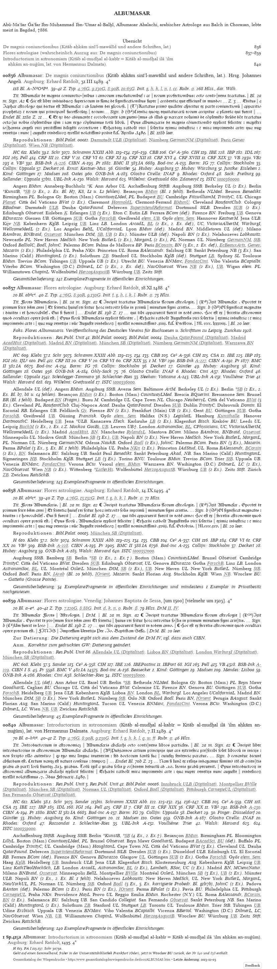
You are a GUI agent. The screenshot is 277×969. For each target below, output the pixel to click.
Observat (179, 900)
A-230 (254, 807)
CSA (215, 355)
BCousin (163, 245)
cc (175, 88)
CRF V (68, 157)
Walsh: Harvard (102, 179)
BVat (251, 400)
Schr (55, 152)
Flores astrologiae (62, 288)
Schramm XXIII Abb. (94, 152)
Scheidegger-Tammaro (73, 376)
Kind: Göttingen (19, 174)
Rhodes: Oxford (198, 174)
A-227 (200, 360)
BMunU (181, 202)
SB (27, 191)
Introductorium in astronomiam (82, 725)
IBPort (169, 664)
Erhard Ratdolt (62, 81)
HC (16, 152)
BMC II (121, 163)
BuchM (26, 426)
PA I (27, 948)
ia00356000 (124, 382)
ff (154, 738)
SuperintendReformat (151, 207)
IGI (6, 157)
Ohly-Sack (101, 371)
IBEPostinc (144, 664)
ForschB (107, 218)
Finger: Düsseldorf (236, 812)
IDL (249, 152)
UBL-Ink (62, 179)
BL (150, 223)
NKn (135, 448)
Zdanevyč (189, 179)
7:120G (70, 608)
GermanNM (239, 240)
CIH (195, 152)
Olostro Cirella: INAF (152, 174)
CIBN (74, 163)
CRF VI (90, 157)
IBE (213, 152)
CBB (153, 152)
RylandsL (136, 432)
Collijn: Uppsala (19, 168)
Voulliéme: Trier (239, 376)
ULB (53, 207)
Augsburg (34, 81)
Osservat (52, 234)
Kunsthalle (228, 416)
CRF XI (113, 157)
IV (175, 608)
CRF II (120, 807)
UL (37, 682)
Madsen (52, 174)
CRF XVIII (189, 157)
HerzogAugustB (94, 272)
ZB (106, 256)
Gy (84, 410)
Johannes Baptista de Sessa (132, 601)
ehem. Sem (184, 218)
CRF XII (137, 157)
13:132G (87, 498)
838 (213, 953)
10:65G (128, 88)
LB (211, 256)
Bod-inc (165, 163)
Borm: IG (198, 163)
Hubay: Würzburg (199, 168)
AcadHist (78, 432)
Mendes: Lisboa (239, 670)
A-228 (62, 545)
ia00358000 (134, 675)
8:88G (86, 608)
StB (257, 240)
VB (237, 157)
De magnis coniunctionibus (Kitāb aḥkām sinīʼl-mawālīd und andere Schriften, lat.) (87, 47)
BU (160, 197)
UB (93, 213)
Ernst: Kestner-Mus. (87, 168)
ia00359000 (24, 828)
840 (199, 953)
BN (58, 400)
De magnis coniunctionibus (74, 75)
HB (33, 459)
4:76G (84, 88)
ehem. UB (151, 218)
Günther (122, 168)
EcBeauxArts (232, 245)
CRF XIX (216, 157)
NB (16, 223)
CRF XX (194, 807)
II (169, 608)
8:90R (113, 88)
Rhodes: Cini (194, 371)
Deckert (50, 168)
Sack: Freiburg (239, 174)
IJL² (23, 360)
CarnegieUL (14, 894)
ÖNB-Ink (104, 174)
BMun (151, 191)
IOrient (102, 574)
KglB (20, 862)
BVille (131, 873)
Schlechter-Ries (117, 376)
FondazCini (196, 261)
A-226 (59, 163)
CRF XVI (163, 157)
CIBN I (19, 670)
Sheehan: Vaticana (158, 376)
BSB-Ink (43, 163)
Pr (98, 163)
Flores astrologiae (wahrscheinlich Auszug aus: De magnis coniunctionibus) (80, 53)
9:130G (98, 88)
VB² (20, 163)
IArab (58, 574)
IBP (231, 152)
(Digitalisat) (119, 140)
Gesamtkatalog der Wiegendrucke (39, 959)
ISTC (211, 179)
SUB (238, 207)
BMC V (64, 670)
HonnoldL (122, 202)
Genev (254, 245)
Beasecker (141, 670)
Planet (9, 202)
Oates (77, 174)
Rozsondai (59, 823)
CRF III (45, 157)
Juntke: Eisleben (240, 168)
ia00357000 (143, 551)
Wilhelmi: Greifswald (148, 179)
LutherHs (104, 469)
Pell (24, 157)
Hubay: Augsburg (156, 168)
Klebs (34, 152)
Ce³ (172, 152)
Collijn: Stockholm (235, 163)
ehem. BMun (128, 464)
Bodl (138, 442)
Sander (59, 664)
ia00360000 (228, 179)
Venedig (92, 601)
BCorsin (253, 448)
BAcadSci (205, 841)
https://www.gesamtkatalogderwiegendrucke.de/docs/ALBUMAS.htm (119, 959)
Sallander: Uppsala (21, 179)
